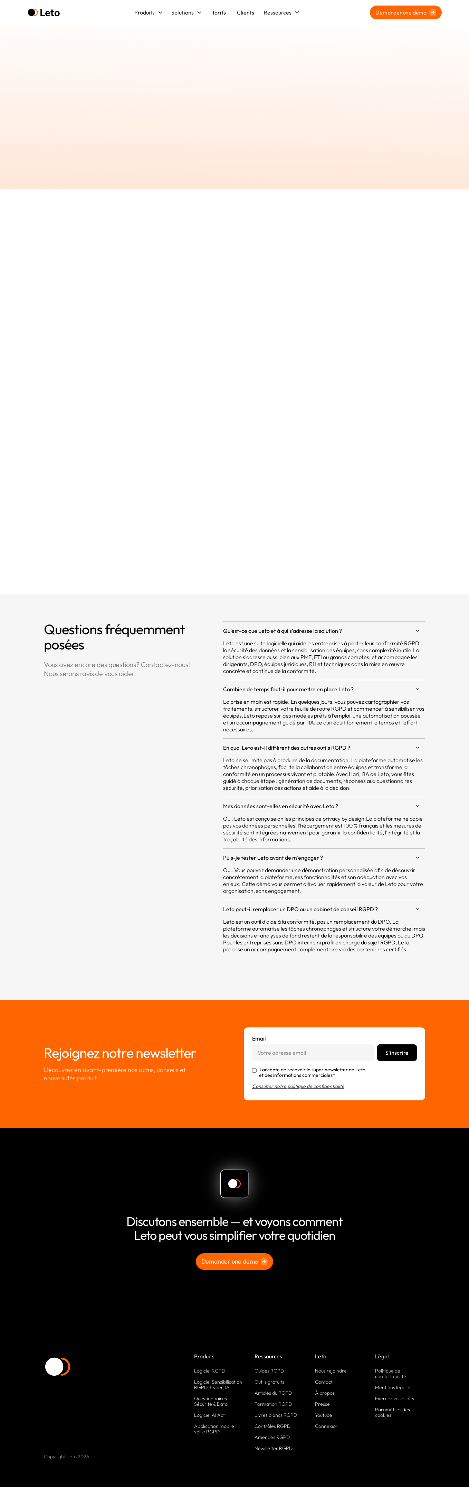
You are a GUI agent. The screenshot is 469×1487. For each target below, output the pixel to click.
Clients (245, 12)
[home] (43, 12)
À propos (325, 1393)
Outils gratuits (269, 1382)
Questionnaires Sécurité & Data (211, 1401)
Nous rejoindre (331, 1371)
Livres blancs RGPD (276, 1415)
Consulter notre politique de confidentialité (298, 1086)
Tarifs (219, 12)
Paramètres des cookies (392, 1412)
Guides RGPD (269, 1371)
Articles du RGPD (273, 1393)
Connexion (326, 1426)
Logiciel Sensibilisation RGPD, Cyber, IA (218, 1385)
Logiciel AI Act (209, 1415)
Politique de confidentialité (390, 1373)
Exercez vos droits (394, 1398)
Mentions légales (393, 1387)
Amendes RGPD (272, 1437)
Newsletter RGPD (274, 1448)
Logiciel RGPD (209, 1371)
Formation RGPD (273, 1404)
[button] (148, 12)
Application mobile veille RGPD (214, 1429)
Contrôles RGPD (272, 1426)
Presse (322, 1404)
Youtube (323, 1415)
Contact (324, 1382)
